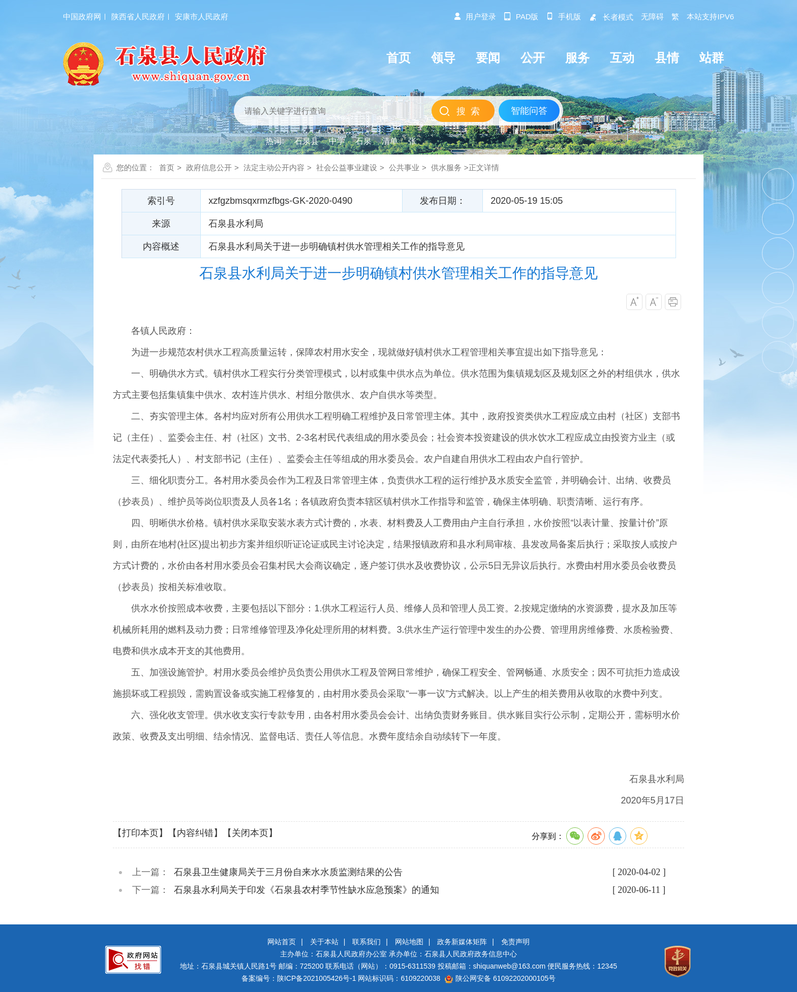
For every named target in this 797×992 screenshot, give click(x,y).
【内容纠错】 (195, 833)
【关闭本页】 (250, 833)
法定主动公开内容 (273, 167)
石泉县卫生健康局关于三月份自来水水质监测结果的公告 (288, 872)
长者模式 (611, 17)
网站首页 (281, 942)
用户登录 (474, 16)
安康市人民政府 (201, 16)
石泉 (363, 141)
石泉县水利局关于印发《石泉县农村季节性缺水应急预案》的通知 (306, 890)
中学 (337, 141)
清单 (390, 141)
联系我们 (366, 942)
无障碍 (652, 16)
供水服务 (446, 167)
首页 (166, 167)
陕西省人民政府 (138, 16)
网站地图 (409, 942)
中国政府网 (82, 16)
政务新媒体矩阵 (462, 942)
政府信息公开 (209, 167)
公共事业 (404, 167)
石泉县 (306, 141)
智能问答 (529, 111)
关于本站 (324, 942)
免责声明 (515, 942)
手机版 (563, 16)
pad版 (521, 16)
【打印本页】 (140, 833)
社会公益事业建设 (346, 167)
